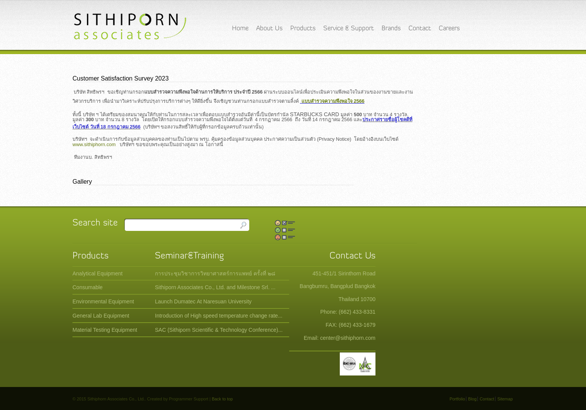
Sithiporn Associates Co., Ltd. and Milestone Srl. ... (215, 287)
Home (240, 28)
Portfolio (457, 399)
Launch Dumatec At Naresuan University (203, 301)
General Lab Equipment (100, 316)
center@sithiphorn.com (347, 338)
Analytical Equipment (97, 273)
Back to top (222, 399)
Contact (419, 28)
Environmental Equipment (103, 301)
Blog (472, 399)
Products (303, 28)
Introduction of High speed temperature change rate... (218, 316)
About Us (269, 28)
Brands (391, 28)
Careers (449, 28)
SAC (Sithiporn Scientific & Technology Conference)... (219, 330)
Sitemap (505, 399)
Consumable (87, 287)
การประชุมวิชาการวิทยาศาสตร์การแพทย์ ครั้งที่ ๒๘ (215, 273)
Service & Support (348, 28)
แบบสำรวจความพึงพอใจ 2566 (333, 101)
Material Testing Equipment (104, 330)
